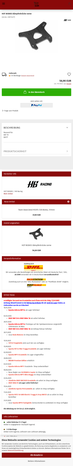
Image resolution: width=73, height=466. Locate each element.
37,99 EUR (37, 215)
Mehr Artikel (8, 194)
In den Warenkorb (34, 92)
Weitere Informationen (36, 461)
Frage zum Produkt (11, 111)
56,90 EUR (36, 250)
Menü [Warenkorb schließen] (3, 3)
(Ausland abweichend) (27, 76)
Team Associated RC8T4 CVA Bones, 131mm (36, 210)
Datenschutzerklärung (15, 450)
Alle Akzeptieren (36, 455)
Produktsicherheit (15, 151)
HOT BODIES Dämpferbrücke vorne (36, 245)
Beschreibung (12, 127)
